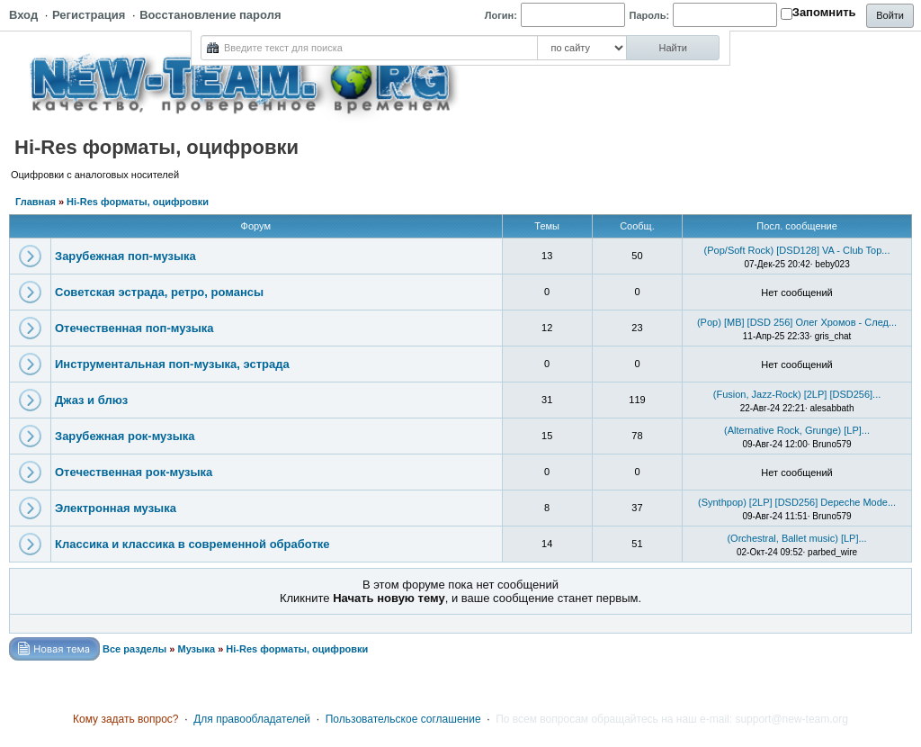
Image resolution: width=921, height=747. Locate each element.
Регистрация (88, 15)
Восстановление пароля (210, 15)
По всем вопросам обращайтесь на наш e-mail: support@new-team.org (672, 719)
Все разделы (134, 649)
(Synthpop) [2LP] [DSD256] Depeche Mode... (797, 502)
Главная (35, 201)
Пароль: (650, 15)
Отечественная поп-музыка (134, 328)
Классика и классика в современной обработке (192, 544)
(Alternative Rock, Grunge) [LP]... (797, 430)
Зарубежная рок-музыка (124, 436)
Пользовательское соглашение (403, 719)
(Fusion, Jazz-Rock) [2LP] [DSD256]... (797, 394)
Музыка (196, 649)
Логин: (501, 15)
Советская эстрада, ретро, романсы (159, 292)
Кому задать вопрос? (126, 719)
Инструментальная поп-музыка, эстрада (172, 364)
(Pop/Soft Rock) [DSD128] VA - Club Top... (797, 250)
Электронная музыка (115, 508)
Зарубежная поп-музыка (125, 256)
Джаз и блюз (91, 400)
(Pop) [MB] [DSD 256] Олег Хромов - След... (797, 322)
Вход (23, 15)
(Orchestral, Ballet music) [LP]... (796, 538)
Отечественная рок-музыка (133, 472)
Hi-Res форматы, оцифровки (138, 201)
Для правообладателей (251, 719)
